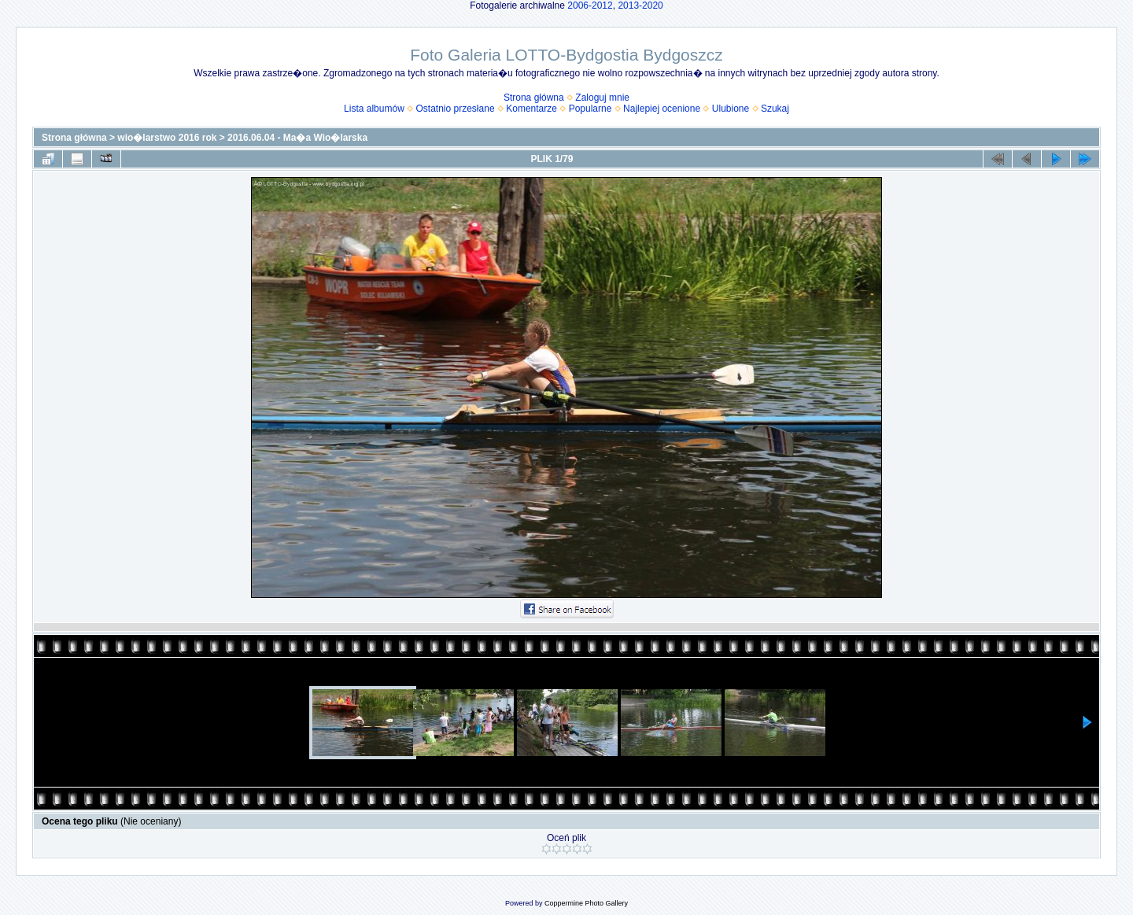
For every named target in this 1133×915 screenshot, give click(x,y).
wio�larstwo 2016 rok (166, 137)
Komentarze (531, 108)
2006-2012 (589, 5)
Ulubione (730, 108)
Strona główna (534, 97)
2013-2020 (640, 5)
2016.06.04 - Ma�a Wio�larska (297, 137)
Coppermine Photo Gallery (586, 903)
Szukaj (775, 108)
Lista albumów (374, 108)
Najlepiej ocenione (661, 108)
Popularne (590, 108)
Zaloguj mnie (602, 97)
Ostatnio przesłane (455, 108)
